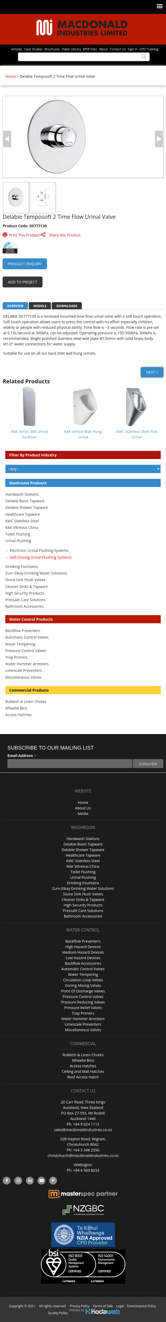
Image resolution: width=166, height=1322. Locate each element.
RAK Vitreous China (21, 527)
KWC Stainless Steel (22, 520)
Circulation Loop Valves (83, 979)
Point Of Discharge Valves (83, 990)
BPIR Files (90, 49)
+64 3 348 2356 (86, 1149)
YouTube (41, 1181)
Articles (16, 49)
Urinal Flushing (18, 540)
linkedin (30, 1181)
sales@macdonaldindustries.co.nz (83, 1129)
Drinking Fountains (21, 566)
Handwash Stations (21, 494)
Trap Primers (16, 657)
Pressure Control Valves (25, 650)
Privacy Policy (79, 1306)
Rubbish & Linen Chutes (25, 701)
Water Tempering (20, 643)
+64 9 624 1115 (86, 1124)
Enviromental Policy (141, 1306)
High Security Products (24, 593)
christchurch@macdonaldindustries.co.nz (83, 1155)
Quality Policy (58, 1313)
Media (83, 813)
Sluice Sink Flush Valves (25, 579)
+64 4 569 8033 (86, 1170)
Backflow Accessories (83, 963)
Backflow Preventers (22, 630)
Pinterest (53, 1181)
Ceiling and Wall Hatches (83, 1071)
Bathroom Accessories (24, 606)
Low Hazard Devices (83, 957)
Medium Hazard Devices (83, 952)
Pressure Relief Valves (83, 1007)
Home (10, 76)
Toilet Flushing (17, 534)
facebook (6, 1181)
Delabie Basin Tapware (24, 500)
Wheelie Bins (16, 708)
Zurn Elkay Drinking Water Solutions (36, 573)
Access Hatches (18, 714)
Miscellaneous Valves (23, 677)
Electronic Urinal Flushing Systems (39, 550)
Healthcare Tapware (22, 514)
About (103, 49)
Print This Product (24, 235)
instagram (18, 1181)
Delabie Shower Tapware (26, 507)
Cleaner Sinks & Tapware (26, 586)
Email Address (21, 755)
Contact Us (118, 49)
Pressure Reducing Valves (83, 1002)
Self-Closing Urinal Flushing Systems (41, 557)
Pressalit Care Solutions (25, 599)
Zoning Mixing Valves (83, 985)
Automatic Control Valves (27, 637)
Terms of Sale (103, 1306)
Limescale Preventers (23, 670)
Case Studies (33, 49)
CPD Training (149, 49)
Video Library (71, 49)
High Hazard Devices (83, 946)
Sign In (132, 49)
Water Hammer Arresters (27, 663)
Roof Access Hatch (83, 1076)
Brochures (52, 49)
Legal (120, 1306)
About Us (83, 807)
